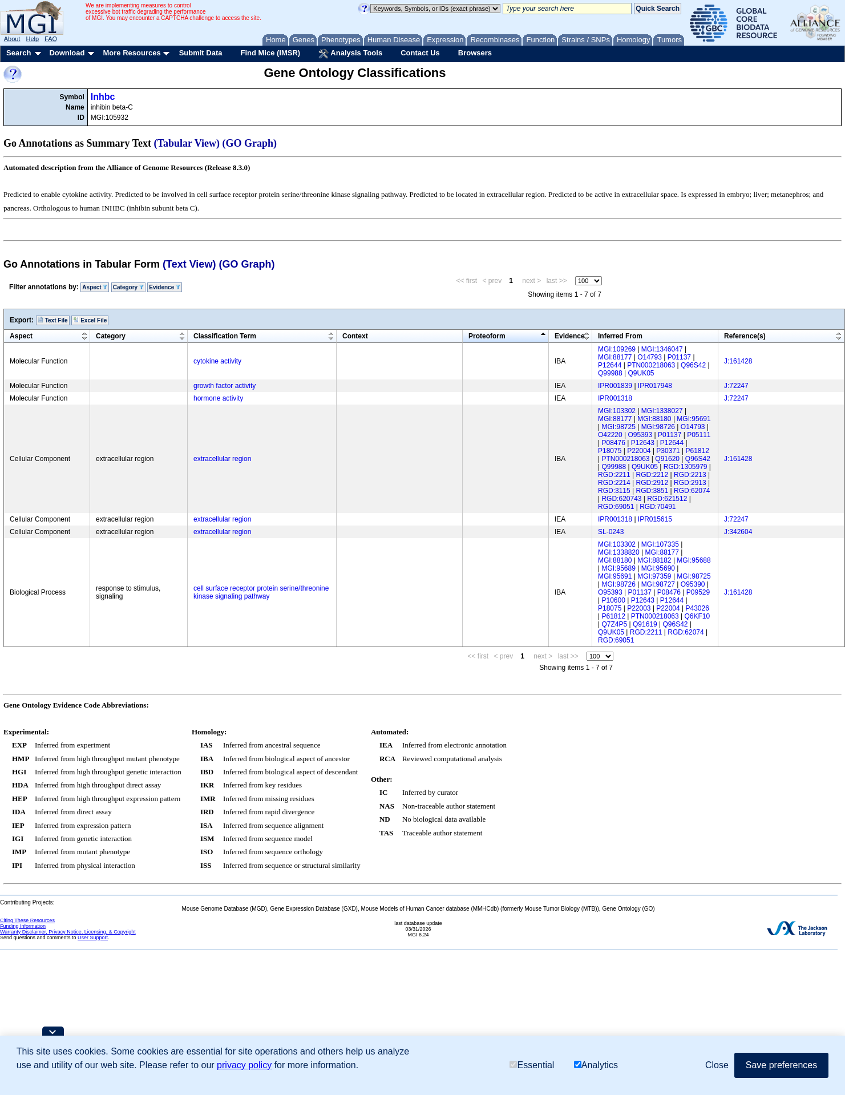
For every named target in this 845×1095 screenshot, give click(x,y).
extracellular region (222, 459)
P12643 (642, 443)
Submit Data (201, 53)
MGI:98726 (658, 427)
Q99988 (610, 373)
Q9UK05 (641, 373)
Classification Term (224, 336)
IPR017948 (655, 386)
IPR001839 (615, 386)
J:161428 (738, 361)
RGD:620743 (621, 499)
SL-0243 (611, 532)
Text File (53, 320)
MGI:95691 (693, 419)
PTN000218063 (651, 365)
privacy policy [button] (244, 1065)
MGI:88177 (615, 357)
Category (128, 287)
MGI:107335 (660, 544)
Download (66, 53)
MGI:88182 (654, 560)
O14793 (649, 357)
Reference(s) (745, 336)
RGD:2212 (652, 475)
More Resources (131, 53)
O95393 (640, 435)
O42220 (610, 435)
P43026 (697, 608)
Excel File (90, 320)
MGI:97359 (654, 576)
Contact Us (420, 53)
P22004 (638, 451)
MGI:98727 (658, 584)
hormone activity (218, 398)
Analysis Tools (350, 54)
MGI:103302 (617, 411)
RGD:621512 (667, 499)
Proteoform (487, 336)
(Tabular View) (187, 143)
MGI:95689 (618, 568)
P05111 (698, 435)
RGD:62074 (692, 491)
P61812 (697, 451)
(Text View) (189, 264)
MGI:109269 (617, 349)
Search (18, 53)
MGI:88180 (654, 419)
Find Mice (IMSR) (270, 53)
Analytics (596, 1065)
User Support (93, 937)
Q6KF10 (697, 616)
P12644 (609, 365)
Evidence (164, 287)
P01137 (679, 357)
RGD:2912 (652, 483)
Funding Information (23, 926)
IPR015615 (655, 519)
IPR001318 (615, 398)
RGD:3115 (614, 491)
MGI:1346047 (662, 349)
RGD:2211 (614, 475)
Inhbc (103, 97)
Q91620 (667, 459)
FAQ (51, 38)
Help (32, 38)
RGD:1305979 (685, 467)
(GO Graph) (250, 143)
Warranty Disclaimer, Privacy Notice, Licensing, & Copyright (68, 932)
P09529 (698, 592)
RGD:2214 (614, 483)
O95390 (693, 584)
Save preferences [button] (781, 1065)
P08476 (613, 443)
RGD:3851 (652, 491)
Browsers (475, 53)
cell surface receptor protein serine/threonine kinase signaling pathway (261, 592)
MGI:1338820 (619, 552)
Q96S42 (693, 365)
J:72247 (736, 386)
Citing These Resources (27, 920)
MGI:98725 (618, 427)
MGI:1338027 (662, 411)
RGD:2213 (690, 475)
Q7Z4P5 (614, 624)
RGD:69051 (616, 507)
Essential (532, 1065)
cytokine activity (217, 361)
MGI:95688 (693, 560)
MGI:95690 (658, 568)
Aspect (94, 287)
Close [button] (717, 1065)
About (12, 38)
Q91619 (645, 624)
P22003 (638, 608)
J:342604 (738, 532)
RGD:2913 (690, 483)
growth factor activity (224, 386)
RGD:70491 (658, 507)
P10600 (613, 600)
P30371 (668, 451)
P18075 (609, 451)
